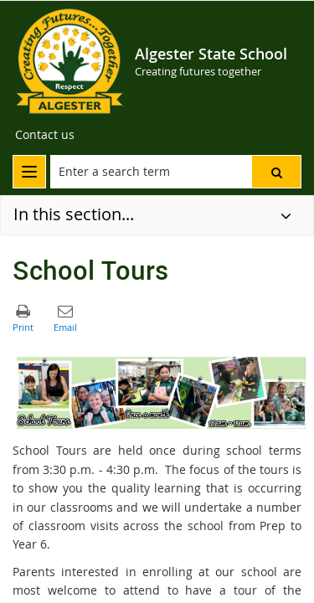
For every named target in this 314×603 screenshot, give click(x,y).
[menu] (29, 171)
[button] (276, 171)
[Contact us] (45, 134)
